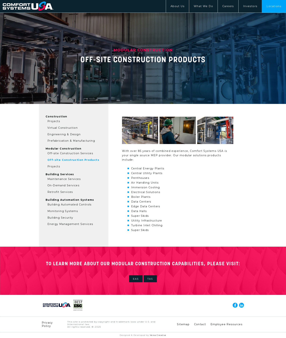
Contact (200, 324)
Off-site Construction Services (70, 153)
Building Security (60, 217)
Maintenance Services (64, 179)
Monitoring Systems (62, 211)
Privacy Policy (47, 324)
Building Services (60, 174)
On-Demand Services (63, 185)
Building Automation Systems (70, 199)
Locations (273, 6)
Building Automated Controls (69, 204)
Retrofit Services (60, 192)
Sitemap (183, 324)
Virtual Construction (62, 127)
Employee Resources (226, 324)
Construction (56, 116)
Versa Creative (158, 335)
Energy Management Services (70, 224)
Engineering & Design (64, 134)
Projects (53, 121)
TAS (150, 278)
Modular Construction (63, 148)
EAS (136, 278)
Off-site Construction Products (73, 160)
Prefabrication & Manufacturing (71, 140)
